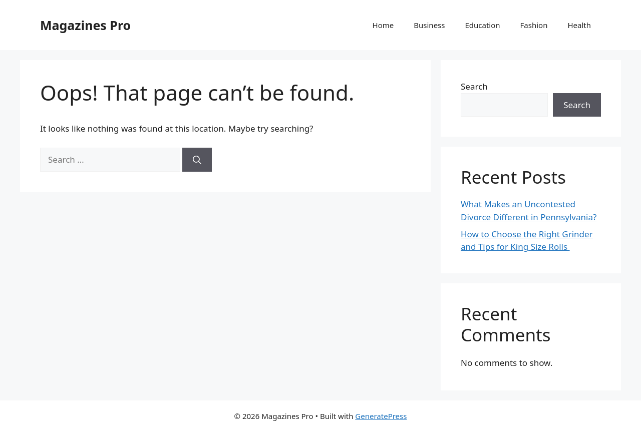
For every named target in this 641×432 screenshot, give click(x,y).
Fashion (534, 25)
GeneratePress (381, 416)
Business (429, 25)
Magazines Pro (85, 25)
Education (482, 25)
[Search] (197, 160)
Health (579, 25)
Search (474, 86)
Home (383, 25)
